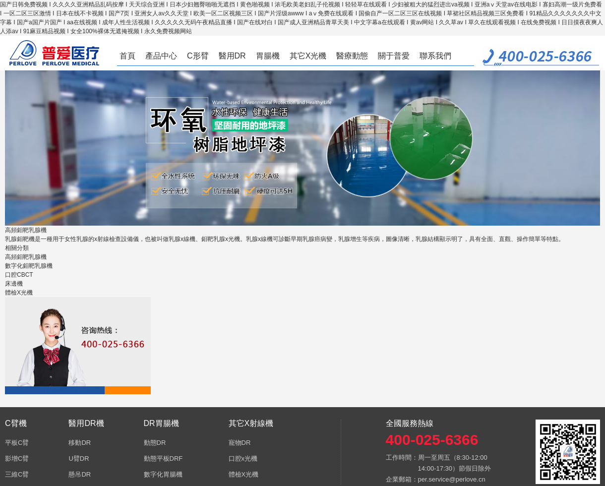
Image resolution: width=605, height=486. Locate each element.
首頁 (127, 56)
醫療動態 (352, 56)
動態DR (155, 442)
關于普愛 (394, 56)
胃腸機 (268, 56)
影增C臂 (17, 458)
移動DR (79, 442)
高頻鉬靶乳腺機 (26, 256)
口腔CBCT (19, 274)
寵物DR (240, 442)
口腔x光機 (243, 458)
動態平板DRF (163, 458)
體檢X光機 (19, 292)
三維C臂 (17, 474)
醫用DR (232, 56)
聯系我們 (435, 56)
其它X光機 (308, 56)
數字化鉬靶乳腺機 (29, 265)
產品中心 (161, 56)
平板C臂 (17, 442)
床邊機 (14, 283)
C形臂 (198, 56)
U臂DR (78, 458)
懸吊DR (79, 474)
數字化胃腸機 (163, 474)
